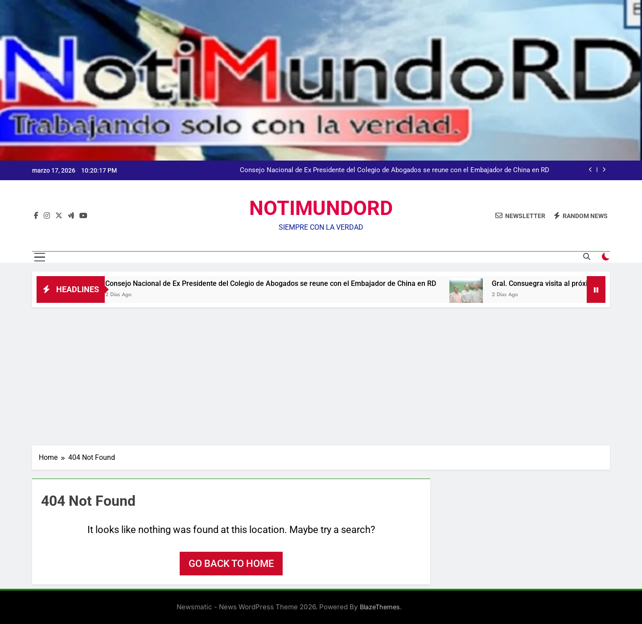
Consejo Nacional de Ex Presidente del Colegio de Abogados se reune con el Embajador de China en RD (394, 170)
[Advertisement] (321, 374)
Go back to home (231, 563)
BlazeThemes (380, 607)
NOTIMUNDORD (321, 208)
